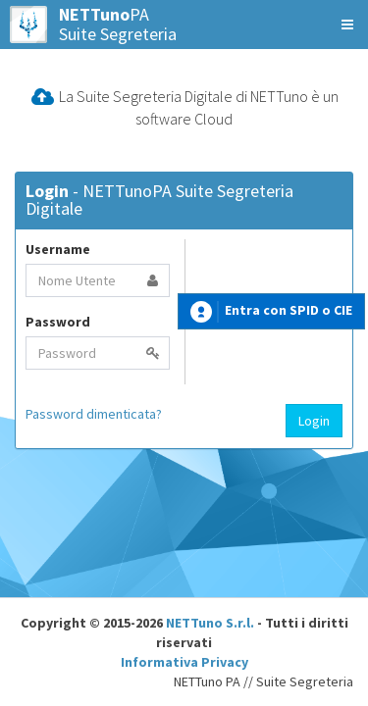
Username (58, 249)
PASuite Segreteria (93, 24)
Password (58, 321)
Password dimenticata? (94, 414)
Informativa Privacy (184, 662)
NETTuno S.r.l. (210, 622)
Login (314, 420)
